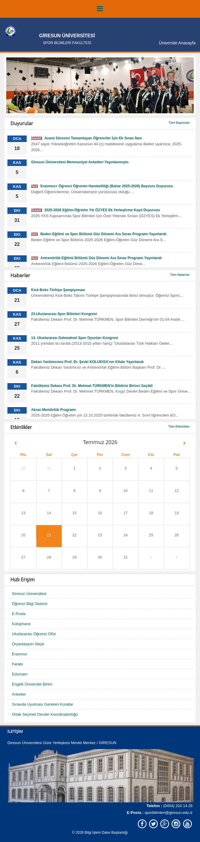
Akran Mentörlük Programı (53, 410)
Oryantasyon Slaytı (28, 644)
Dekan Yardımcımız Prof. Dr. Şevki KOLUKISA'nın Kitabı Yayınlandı (87, 362)
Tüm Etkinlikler (179, 426)
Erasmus (19, 654)
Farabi (17, 664)
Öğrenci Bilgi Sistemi (29, 603)
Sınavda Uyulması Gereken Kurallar (42, 704)
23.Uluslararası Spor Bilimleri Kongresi (64, 314)
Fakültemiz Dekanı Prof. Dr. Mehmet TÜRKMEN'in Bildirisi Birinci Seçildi (92, 386)
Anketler (19, 694)
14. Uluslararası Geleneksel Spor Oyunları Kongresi (74, 338)
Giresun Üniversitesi (29, 593)
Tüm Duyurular (179, 122)
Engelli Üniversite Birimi (32, 684)
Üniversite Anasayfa (177, 43)
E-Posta (18, 614)
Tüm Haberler (180, 274)
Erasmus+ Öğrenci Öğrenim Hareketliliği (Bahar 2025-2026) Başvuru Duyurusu (102, 186)
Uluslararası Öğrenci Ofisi (34, 634)
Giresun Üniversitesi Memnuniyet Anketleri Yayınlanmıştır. (80, 162)
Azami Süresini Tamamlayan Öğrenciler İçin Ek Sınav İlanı (86, 138)
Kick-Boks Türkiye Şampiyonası (58, 290)
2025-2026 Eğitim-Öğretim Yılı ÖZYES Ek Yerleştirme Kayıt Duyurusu (95, 210)
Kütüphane (21, 624)
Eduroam (20, 674)
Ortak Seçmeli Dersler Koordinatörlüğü (45, 714)
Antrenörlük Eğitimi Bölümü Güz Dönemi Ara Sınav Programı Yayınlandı (96, 258)
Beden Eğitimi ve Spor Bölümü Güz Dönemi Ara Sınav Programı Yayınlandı (99, 234)
